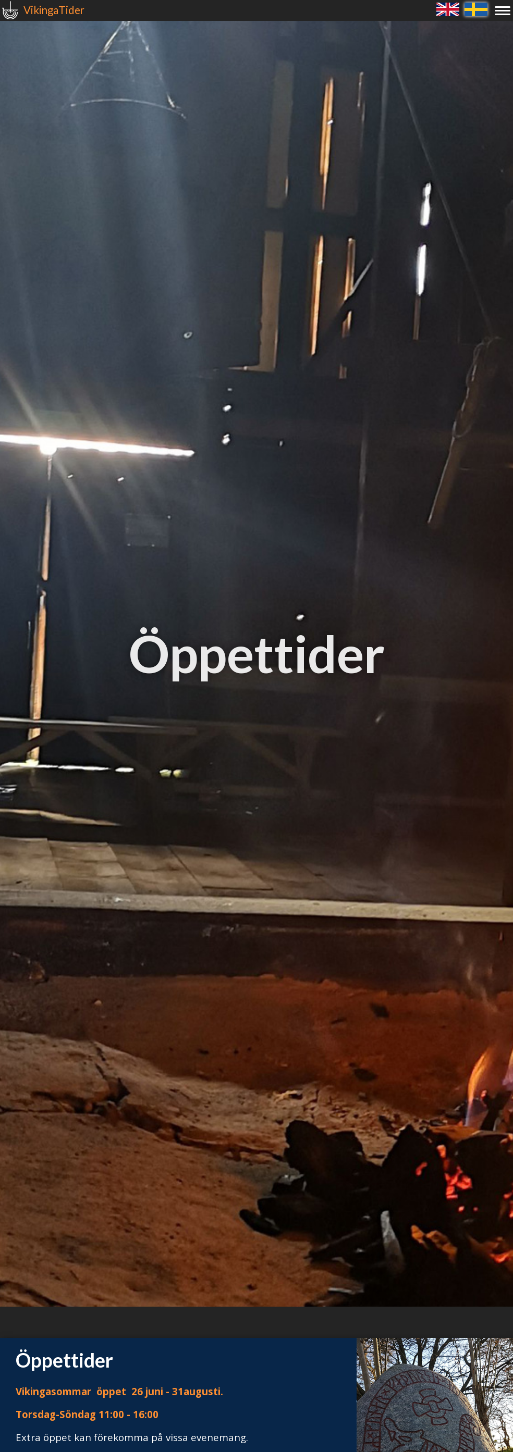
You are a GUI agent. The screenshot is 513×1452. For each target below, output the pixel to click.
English (447, 9)
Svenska (476, 9)
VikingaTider (53, 10)
